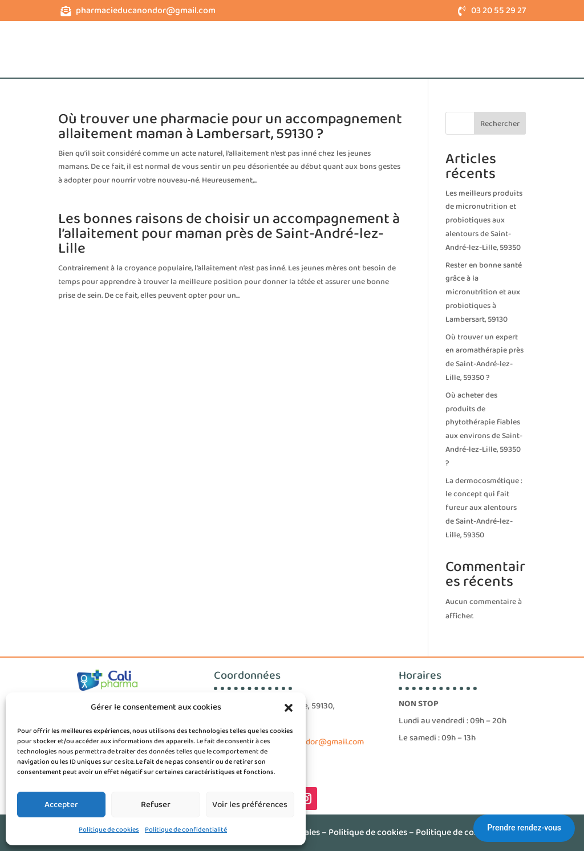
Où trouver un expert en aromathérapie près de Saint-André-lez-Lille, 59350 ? (484, 357)
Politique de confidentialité (186, 829)
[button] (288, 708)
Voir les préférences (249, 805)
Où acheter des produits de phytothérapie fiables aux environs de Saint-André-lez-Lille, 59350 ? (483, 429)
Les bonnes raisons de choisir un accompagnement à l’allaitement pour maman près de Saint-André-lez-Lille (229, 234)
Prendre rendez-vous (524, 827)
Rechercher (500, 123)
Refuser (156, 805)
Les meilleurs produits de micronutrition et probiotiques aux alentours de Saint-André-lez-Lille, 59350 (483, 220)
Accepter (61, 805)
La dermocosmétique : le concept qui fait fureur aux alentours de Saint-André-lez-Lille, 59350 (483, 508)
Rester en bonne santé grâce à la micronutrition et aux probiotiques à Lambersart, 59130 (483, 292)
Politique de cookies (109, 829)
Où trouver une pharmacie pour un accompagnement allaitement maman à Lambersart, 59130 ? (230, 126)
